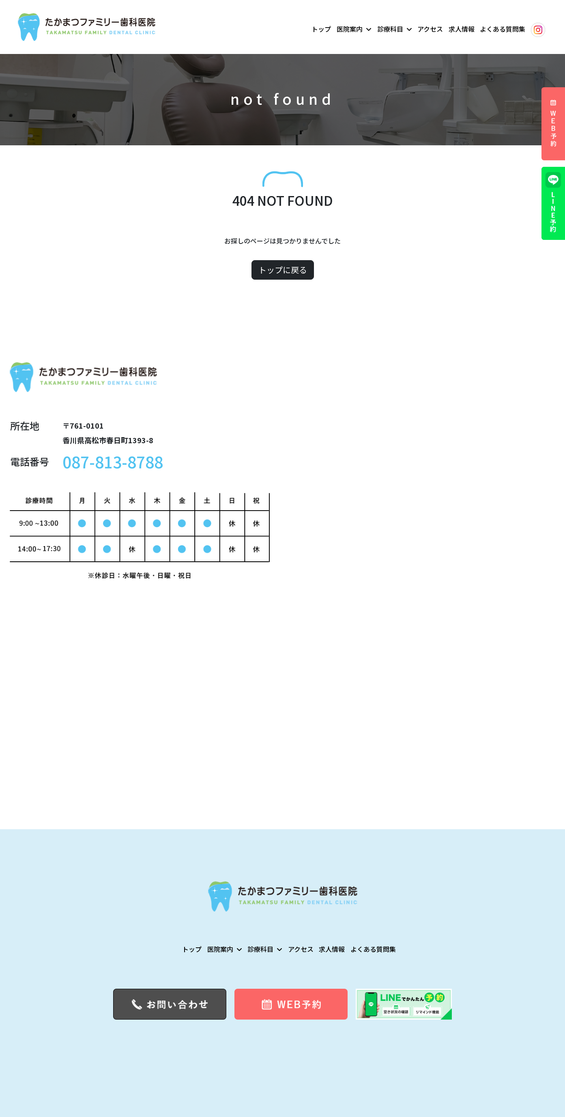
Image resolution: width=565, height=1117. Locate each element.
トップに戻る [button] (282, 270)
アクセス (430, 29)
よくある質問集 (502, 29)
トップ (321, 29)
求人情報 (462, 29)
